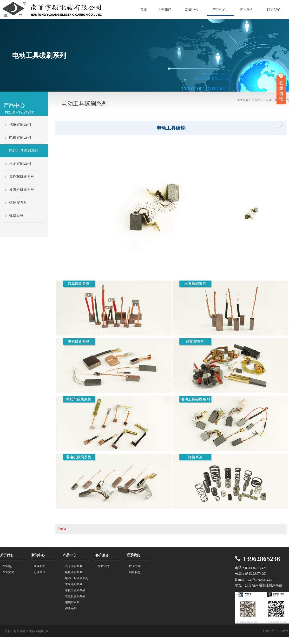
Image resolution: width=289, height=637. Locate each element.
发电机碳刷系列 (21, 190)
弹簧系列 (16, 216)
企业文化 (8, 572)
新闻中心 (193, 10)
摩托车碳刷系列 (21, 177)
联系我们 (275, 10)
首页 (143, 10)
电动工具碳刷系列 (23, 151)
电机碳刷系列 (20, 138)
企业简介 (8, 566)
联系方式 (135, 566)
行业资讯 (39, 572)
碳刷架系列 (18, 203)
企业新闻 (39, 566)
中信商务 (283, 631)
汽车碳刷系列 (20, 125)
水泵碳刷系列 (20, 164)
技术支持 (103, 566)
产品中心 (220, 10)
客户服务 (248, 10)
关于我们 (166, 10)
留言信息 (135, 572)
